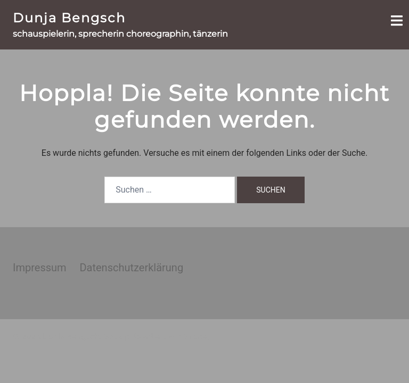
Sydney (197, 336)
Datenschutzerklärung (131, 267)
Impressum (40, 267)
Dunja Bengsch (69, 18)
